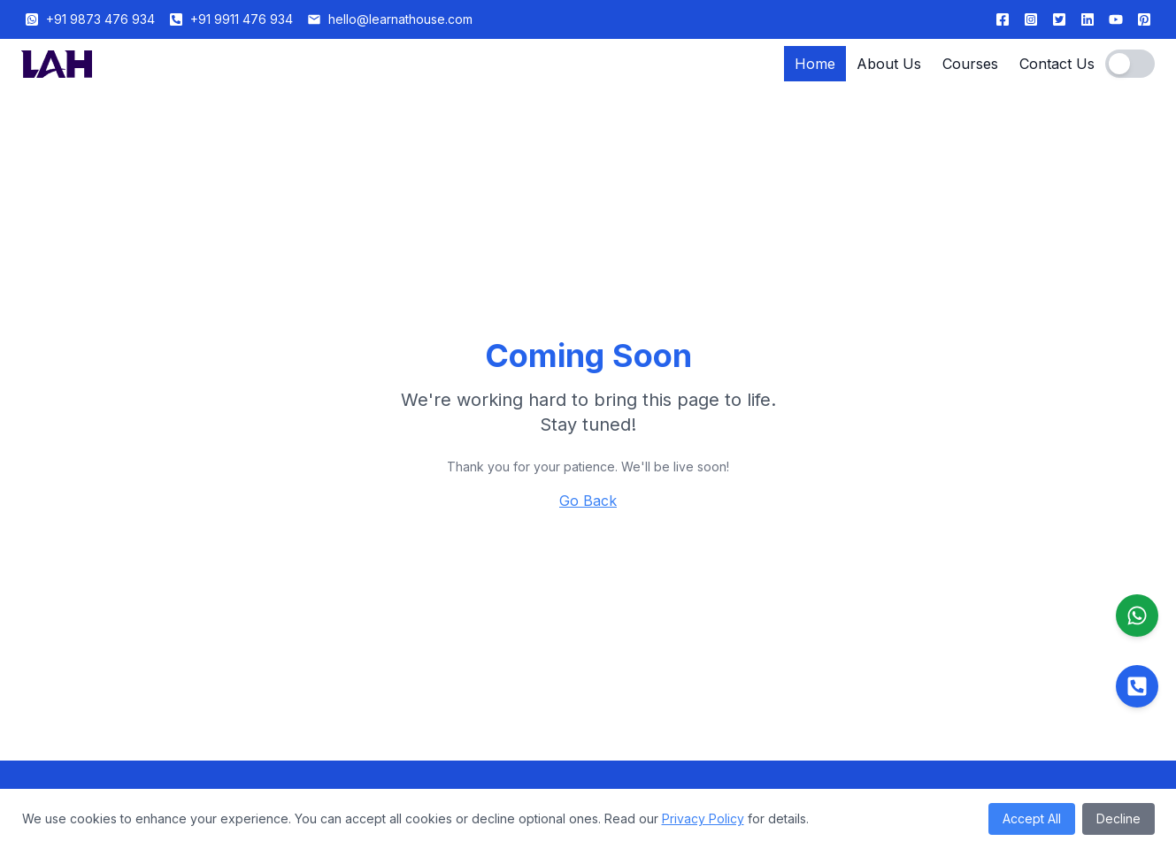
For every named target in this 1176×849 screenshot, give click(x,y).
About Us (889, 64)
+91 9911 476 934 (241, 19)
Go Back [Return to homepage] (588, 500)
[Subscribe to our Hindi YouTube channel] (1116, 19)
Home (815, 64)
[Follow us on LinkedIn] (1087, 19)
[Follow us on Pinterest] (1144, 19)
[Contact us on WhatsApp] (1137, 615)
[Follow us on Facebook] (1002, 19)
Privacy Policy (703, 818)
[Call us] (1137, 686)
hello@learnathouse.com (400, 19)
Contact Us (1057, 64)
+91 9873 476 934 (100, 19)
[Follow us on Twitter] (1059, 19)
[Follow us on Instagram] (1031, 19)
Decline (1118, 818)
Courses (970, 64)
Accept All (1032, 818)
